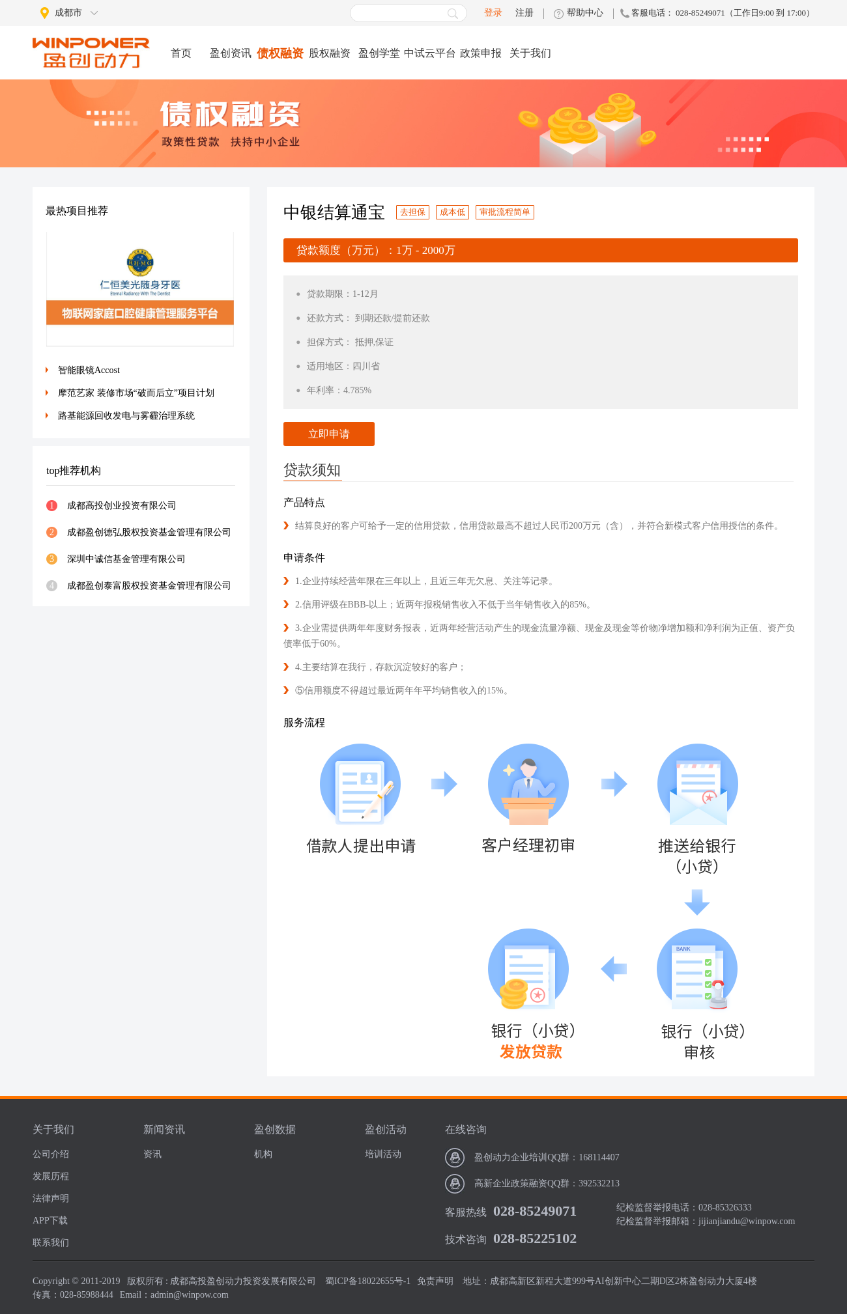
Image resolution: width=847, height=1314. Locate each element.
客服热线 (466, 1212)
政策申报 (481, 53)
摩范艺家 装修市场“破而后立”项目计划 (136, 393)
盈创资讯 (230, 53)
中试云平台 (430, 53)
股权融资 (330, 53)
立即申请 (329, 434)
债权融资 (280, 53)
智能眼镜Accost (89, 370)
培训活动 (383, 1154)
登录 (493, 13)
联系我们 (51, 1243)
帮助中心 (585, 13)
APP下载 (50, 1220)
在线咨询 (466, 1129)
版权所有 (145, 1281)
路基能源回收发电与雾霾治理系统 (126, 416)
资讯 (152, 1154)
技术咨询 (466, 1239)
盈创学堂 (379, 53)
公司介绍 (51, 1154)
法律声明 (51, 1198)
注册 (524, 13)
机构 (263, 1154)
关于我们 (530, 53)
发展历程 (51, 1176)
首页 (181, 53)
